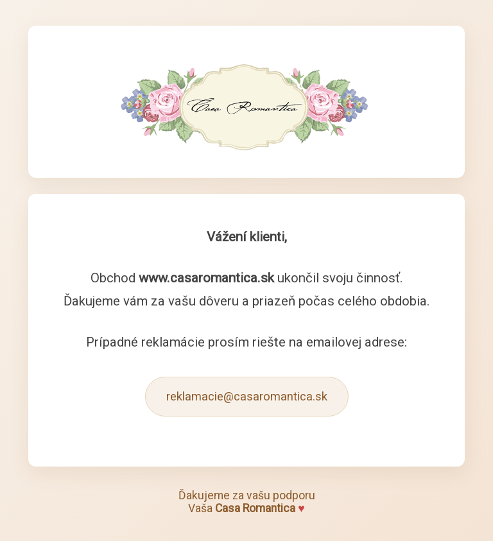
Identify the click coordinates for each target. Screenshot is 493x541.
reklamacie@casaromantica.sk (246, 396)
